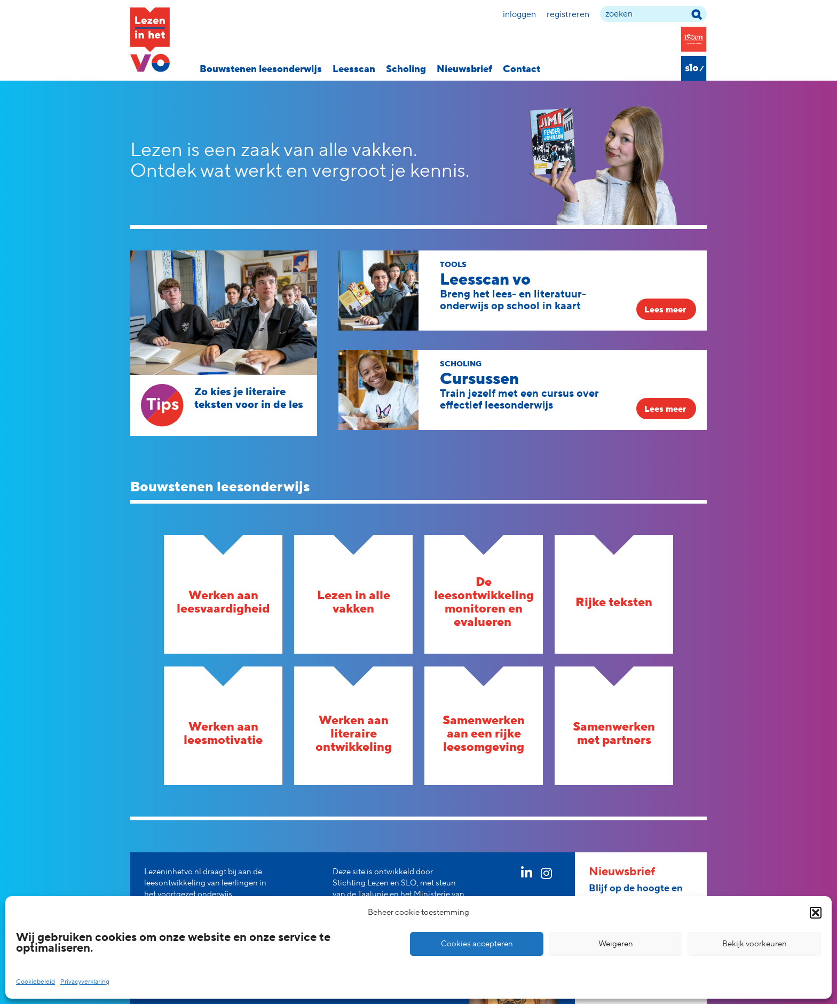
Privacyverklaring (84, 982)
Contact (521, 69)
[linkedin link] (526, 875)
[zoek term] (653, 14)
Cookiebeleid (35, 982)
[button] (815, 912)
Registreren (568, 14)
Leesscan (354, 69)
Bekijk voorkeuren (754, 944)
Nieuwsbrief (464, 69)
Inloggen (519, 14)
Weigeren (615, 944)
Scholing (406, 69)
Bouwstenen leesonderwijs (261, 69)
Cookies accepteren (477, 944)
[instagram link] (547, 875)
